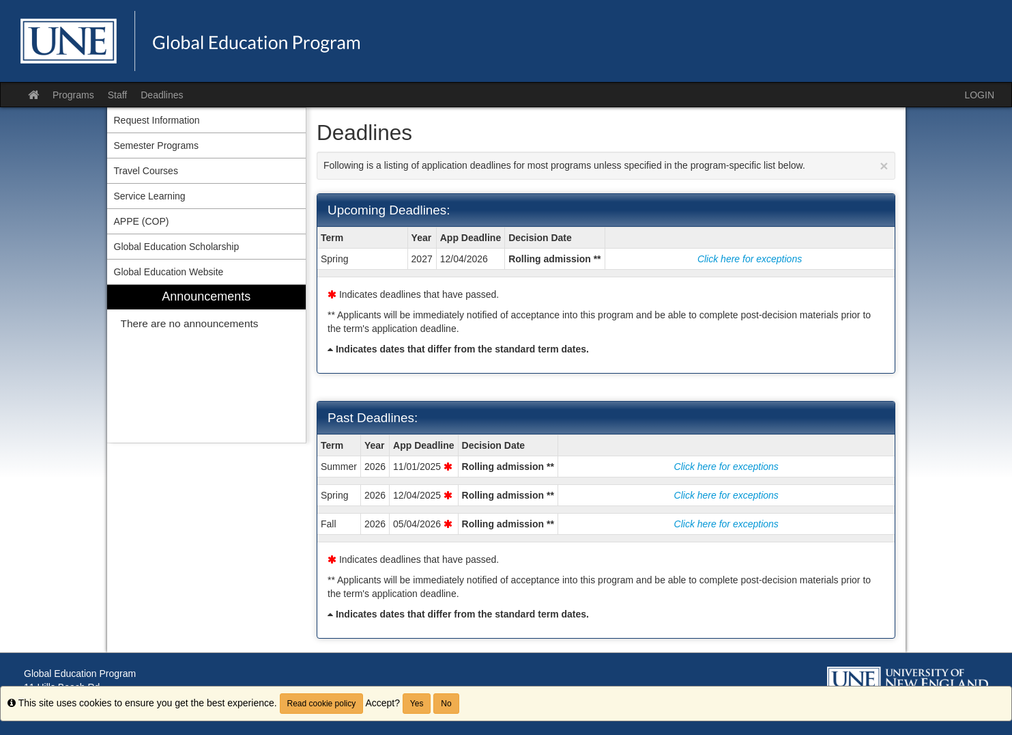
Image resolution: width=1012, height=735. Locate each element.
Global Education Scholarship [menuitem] (177, 246)
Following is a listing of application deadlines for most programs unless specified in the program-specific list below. (605, 166)
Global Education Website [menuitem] (169, 271)
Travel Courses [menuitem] (146, 170)
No (446, 703)
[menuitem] (206, 364)
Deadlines (162, 94)
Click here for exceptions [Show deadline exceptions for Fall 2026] (726, 523)
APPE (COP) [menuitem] (141, 221)
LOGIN (979, 94)
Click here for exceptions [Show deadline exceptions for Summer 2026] (726, 466)
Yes (417, 703)
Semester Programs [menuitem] (156, 145)
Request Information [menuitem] (157, 120)
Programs (73, 94)
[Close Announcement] (884, 165)
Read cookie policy (321, 703)
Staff (118, 94)
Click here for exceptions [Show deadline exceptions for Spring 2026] (726, 495)
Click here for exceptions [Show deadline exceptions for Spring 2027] (749, 258)
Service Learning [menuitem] (150, 196)
